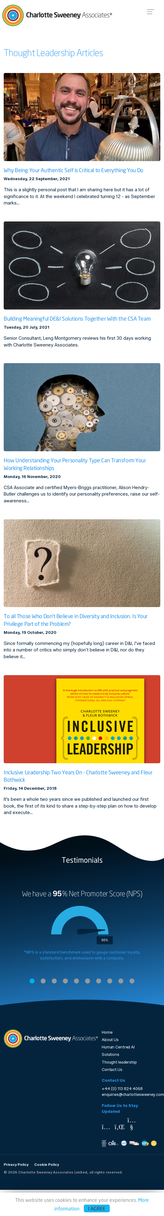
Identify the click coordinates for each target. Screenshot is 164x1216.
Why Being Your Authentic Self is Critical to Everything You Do (73, 170)
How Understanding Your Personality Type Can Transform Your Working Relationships (75, 464)
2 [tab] (43, 981)
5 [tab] (76, 981)
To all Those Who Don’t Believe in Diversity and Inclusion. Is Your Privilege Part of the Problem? (76, 620)
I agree (96, 1208)
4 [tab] (65, 981)
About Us (110, 1039)
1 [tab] (32, 981)
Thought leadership (119, 1062)
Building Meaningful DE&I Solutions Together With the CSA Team (77, 318)
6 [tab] (87, 981)
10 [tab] (131, 981)
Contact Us (112, 1069)
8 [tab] (109, 981)
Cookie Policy (46, 1164)
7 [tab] (98, 981)
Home (107, 1032)
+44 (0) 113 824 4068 (122, 1088)
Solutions (110, 1054)
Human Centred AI (118, 1047)
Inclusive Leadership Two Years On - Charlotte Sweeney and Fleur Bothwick (78, 776)
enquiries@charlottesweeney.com (133, 1094)
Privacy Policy (16, 1164)
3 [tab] (54, 981)
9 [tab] (120, 981)
